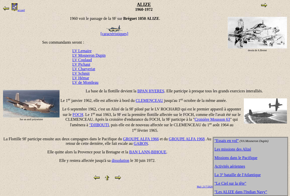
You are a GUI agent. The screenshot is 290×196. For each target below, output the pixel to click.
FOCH (78, 115)
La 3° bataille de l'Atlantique (237, 175)
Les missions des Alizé (232, 149)
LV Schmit (81, 73)
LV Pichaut (81, 64)
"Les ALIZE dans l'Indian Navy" (240, 192)
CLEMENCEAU (149, 100)
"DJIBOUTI (99, 125)
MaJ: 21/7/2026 (205, 186)
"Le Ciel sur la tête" (230, 183)
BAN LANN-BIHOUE (147, 152)
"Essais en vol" (226, 141)
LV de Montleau (85, 82)
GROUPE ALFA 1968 (187, 139)
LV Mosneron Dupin (88, 55)
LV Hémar (80, 78)
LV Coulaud (82, 60)
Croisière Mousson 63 (212, 119)
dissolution (120, 160)
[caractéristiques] (114, 32)
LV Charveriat (83, 69)
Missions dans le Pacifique (235, 158)
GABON (141, 143)
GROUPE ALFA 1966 (141, 139)
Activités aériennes (229, 166)
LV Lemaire (82, 51)
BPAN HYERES (150, 91)
